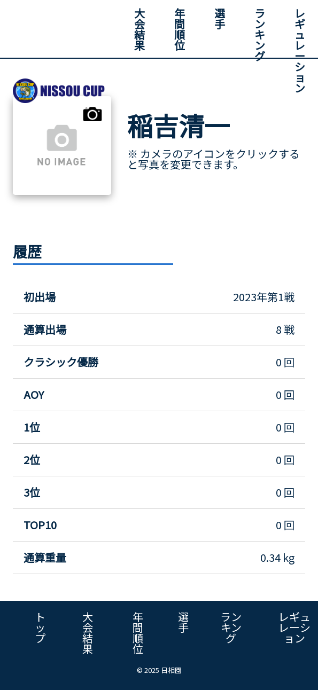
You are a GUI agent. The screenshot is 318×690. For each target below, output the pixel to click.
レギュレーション (299, 50)
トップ (40, 627)
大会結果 (139, 29)
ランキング (259, 34)
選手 (219, 18)
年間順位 (179, 29)
